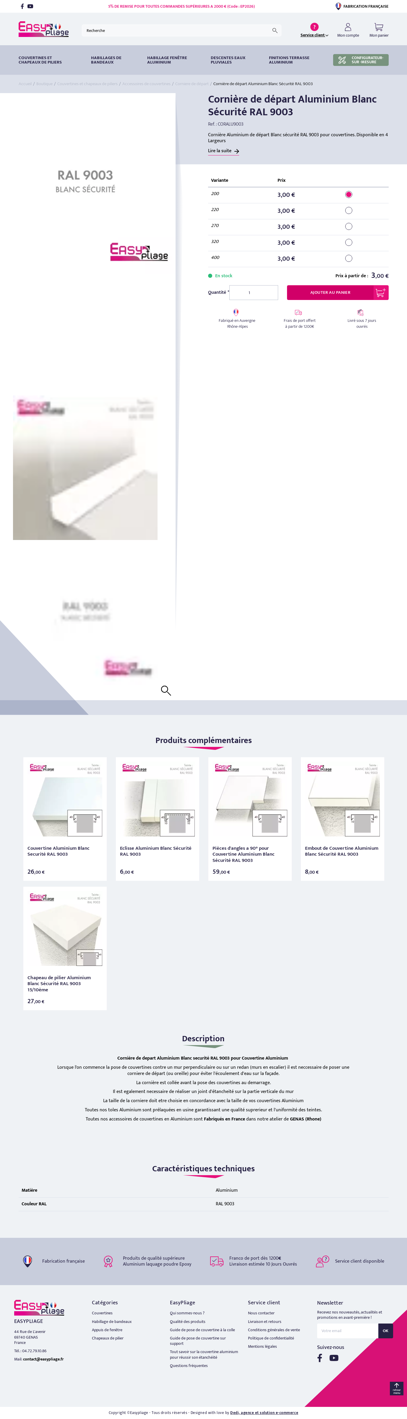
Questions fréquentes (189, 1365)
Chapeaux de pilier (108, 1338)
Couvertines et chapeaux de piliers (40, 60)
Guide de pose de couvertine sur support (198, 1341)
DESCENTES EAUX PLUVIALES (228, 60)
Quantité (217, 293)
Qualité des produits (187, 1321)
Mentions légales (262, 1346)
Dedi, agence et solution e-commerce (264, 1413)
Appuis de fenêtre (107, 1329)
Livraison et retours (264, 1321)
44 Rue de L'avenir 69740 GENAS (30, 1334)
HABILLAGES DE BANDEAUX (106, 60)
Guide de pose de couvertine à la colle (202, 1329)
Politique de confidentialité (271, 1338)
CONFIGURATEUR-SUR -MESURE (360, 59)
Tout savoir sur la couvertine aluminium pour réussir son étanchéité (204, 1354)
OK (386, 1330)
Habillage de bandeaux (112, 1321)
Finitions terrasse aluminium (289, 60)
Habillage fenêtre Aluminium (167, 60)
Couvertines (102, 1313)
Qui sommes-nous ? (187, 1313)
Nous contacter (261, 1313)
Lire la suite (219, 151)
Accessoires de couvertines (146, 83)
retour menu (397, 1391)
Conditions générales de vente (274, 1329)
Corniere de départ (192, 83)
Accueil (25, 83)
